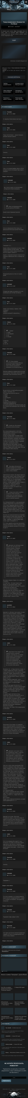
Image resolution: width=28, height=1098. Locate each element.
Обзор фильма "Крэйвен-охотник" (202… (18, 1052)
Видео (9, 67)
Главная (5, 67)
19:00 (14, 199)
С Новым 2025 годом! (16, 1036)
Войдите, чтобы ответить (7, 124)
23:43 (14, 719)
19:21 (15, 182)
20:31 (14, 129)
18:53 (14, 927)
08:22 (14, 418)
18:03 (14, 268)
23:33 (14, 744)
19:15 (14, 163)
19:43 (14, 891)
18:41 (14, 240)
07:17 (14, 459)
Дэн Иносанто (17, 70)
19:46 (14, 875)
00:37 (14, 538)
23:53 (14, 645)
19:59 (14, 859)
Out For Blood (10, 70)
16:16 (14, 303)
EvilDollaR (18, 26)
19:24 (14, 911)
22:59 (14, 836)
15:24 (14, 323)
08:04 (14, 113)
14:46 (14, 354)
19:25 (14, 147)
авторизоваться (5, 951)
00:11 (14, 607)
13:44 (14, 385)
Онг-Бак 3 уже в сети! (16, 1027)
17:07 (14, 286)
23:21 (14, 811)
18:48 (14, 222)
